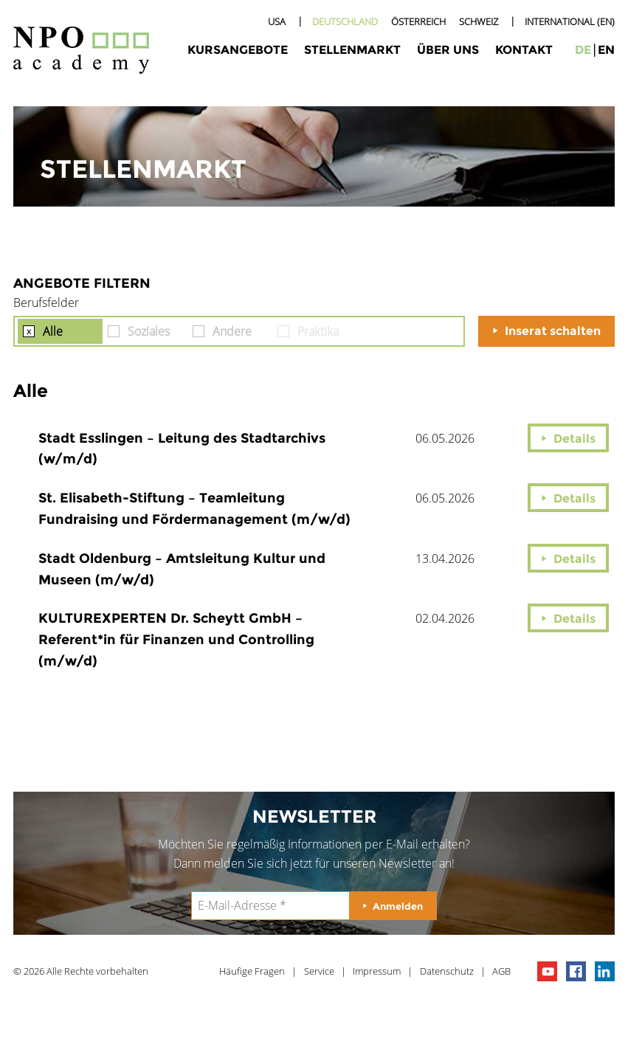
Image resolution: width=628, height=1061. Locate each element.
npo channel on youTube (547, 971)
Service (319, 971)
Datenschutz (447, 971)
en (606, 50)
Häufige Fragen (252, 971)
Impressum (377, 971)
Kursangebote (237, 50)
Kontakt (524, 50)
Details (574, 439)
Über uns (448, 50)
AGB (501, 971)
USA (277, 21)
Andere (232, 331)
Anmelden (398, 906)
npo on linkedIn (605, 971)
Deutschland (345, 21)
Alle (53, 331)
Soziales (149, 331)
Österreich (418, 21)
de (583, 50)
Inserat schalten (553, 331)
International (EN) (570, 21)
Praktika (318, 331)
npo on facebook (576, 971)
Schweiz (478, 21)
